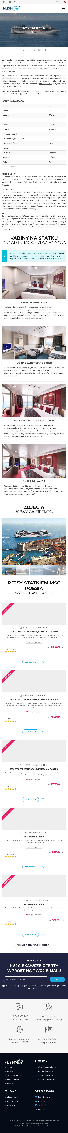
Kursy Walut (11, 1105)
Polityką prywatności (29, 986)
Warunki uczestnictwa (45, 1067)
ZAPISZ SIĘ (57, 979)
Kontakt (9, 1083)
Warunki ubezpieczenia (46, 1079)
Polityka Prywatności (44, 1075)
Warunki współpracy (14, 1075)
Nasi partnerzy (12, 1079)
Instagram (40, 1109)
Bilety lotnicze (11, 1101)
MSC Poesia (11, 649)
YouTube (40, 1101)
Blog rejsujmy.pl (42, 1097)
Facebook (40, 1105)
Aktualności (11, 1097)
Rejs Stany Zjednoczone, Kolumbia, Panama (34, 632)
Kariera (9, 1071)
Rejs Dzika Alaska (34, 837)
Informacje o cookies (45, 1071)
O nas (8, 1067)
